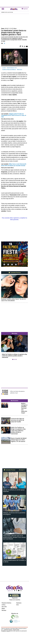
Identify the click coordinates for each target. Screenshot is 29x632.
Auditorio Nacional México (9, 69)
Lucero (4, 67)
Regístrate (15, 598)
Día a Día (4, 606)
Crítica (3, 605)
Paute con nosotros (14, 600)
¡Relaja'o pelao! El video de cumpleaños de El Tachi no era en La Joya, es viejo (13, 115)
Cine (17, 605)
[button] (3, 348)
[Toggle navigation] (2, 8)
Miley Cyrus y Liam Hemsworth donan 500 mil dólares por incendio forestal (13, 164)
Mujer (3, 608)
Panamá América (6, 603)
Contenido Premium (14, 272)
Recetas (4, 610)
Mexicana (19, 69)
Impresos (18, 603)
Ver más (21, 470)
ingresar (25, 9)
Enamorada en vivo (12, 67)
